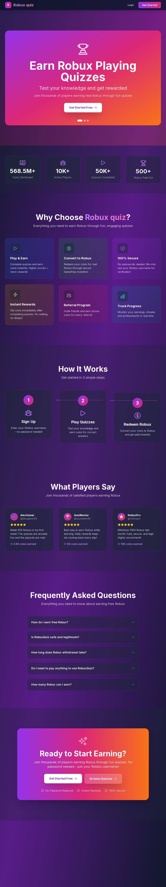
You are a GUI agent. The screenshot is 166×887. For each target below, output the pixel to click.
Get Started (149, 5)
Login (131, 5)
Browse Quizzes (103, 780)
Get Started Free (63, 780)
